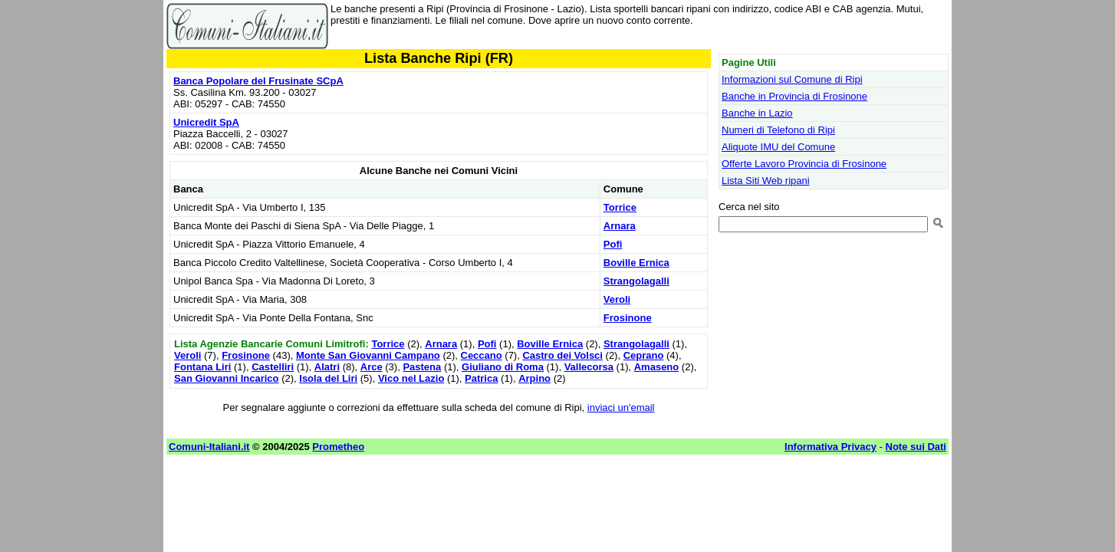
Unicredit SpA (206, 122)
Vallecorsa (588, 367)
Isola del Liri (328, 378)
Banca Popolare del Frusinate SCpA (258, 81)
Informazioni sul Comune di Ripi (792, 79)
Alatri (327, 367)
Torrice (620, 207)
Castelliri (273, 367)
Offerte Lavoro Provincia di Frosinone (804, 163)
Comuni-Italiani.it (209, 446)
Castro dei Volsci (562, 355)
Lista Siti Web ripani (766, 180)
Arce (371, 367)
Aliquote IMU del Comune (778, 147)
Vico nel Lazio (411, 378)
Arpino (534, 378)
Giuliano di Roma (503, 367)
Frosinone (628, 318)
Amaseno (656, 367)
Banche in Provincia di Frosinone (794, 96)
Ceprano (643, 355)
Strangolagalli (636, 281)
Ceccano (481, 355)
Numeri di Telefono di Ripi (778, 130)
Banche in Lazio (757, 113)
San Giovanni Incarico (226, 378)
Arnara (620, 226)
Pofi (613, 244)
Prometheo (338, 446)
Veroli (617, 299)
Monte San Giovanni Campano (368, 355)
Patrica (481, 378)
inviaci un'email (621, 407)
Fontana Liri (202, 367)
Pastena (422, 367)
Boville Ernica (636, 262)
